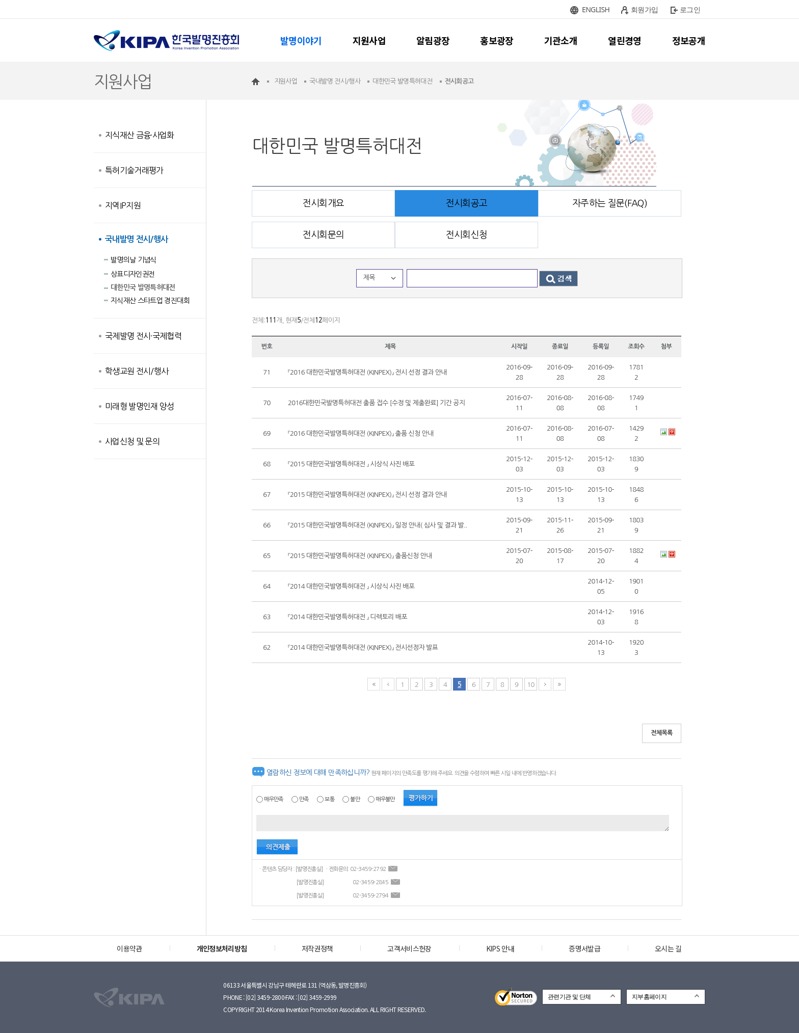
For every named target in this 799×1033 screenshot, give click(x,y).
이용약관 (129, 948)
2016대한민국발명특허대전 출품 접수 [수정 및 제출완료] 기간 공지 (376, 403)
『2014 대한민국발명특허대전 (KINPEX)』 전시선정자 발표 (363, 647)
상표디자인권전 (132, 274)
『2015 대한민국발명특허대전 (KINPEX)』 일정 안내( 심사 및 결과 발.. (377, 525)
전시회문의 (323, 235)
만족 (304, 799)
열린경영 (624, 40)
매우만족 (273, 799)
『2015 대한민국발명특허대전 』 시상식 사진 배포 (351, 464)
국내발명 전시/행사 (136, 239)
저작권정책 (317, 948)
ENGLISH (595, 9)
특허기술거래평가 (134, 170)
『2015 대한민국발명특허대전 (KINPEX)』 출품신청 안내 (360, 555)
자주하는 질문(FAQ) (609, 203)
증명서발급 (584, 948)
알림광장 (432, 40)
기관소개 (560, 40)
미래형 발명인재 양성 (139, 406)
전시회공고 (467, 203)
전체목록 (662, 733)
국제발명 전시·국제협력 (143, 336)
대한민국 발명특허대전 (143, 287)
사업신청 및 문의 (132, 441)
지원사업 (369, 40)
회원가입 (644, 9)
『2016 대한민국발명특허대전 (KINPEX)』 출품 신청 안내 (361, 433)
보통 (329, 799)
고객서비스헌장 (409, 948)
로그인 (690, 9)
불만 (355, 799)
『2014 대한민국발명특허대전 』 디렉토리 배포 (347, 617)
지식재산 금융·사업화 (139, 135)
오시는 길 (668, 948)
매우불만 (385, 799)
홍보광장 (496, 40)
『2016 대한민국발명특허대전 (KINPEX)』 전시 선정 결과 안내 (367, 372)
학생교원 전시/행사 (137, 371)
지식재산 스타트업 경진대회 (150, 300)
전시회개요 (323, 203)
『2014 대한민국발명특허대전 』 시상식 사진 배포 (351, 586)
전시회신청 (467, 235)
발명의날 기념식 (133, 259)
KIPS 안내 (500, 948)
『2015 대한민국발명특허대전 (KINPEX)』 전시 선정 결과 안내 (367, 494)
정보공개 (688, 40)
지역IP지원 (123, 205)
